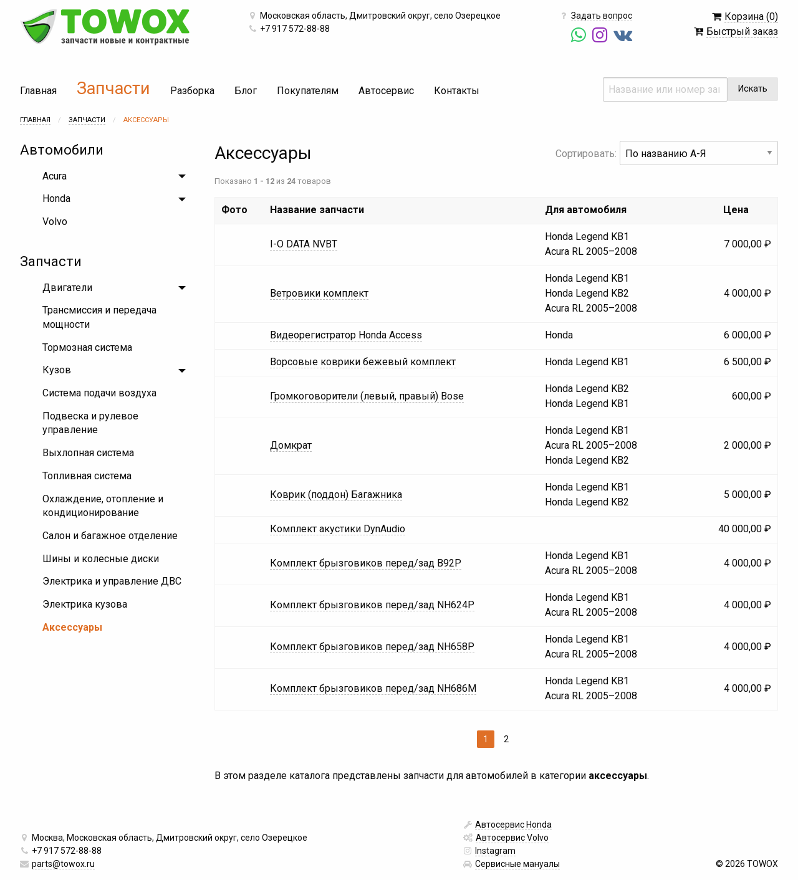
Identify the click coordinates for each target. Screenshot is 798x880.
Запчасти (113, 88)
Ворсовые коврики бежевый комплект (363, 362)
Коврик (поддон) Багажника (336, 494)
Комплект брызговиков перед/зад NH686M (373, 688)
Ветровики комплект (319, 293)
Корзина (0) (751, 16)
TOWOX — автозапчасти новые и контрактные (105, 27)
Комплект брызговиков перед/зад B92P (365, 563)
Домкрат (291, 445)
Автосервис (386, 91)
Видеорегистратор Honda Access (346, 335)
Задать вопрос (601, 16)
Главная (38, 91)
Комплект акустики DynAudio (337, 529)
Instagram (495, 851)
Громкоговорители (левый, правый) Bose (367, 396)
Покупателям (308, 91)
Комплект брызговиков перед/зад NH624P (372, 605)
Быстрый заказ (742, 31)
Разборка (192, 91)
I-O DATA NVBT (303, 244)
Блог (245, 91)
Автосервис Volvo (512, 838)
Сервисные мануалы (517, 864)
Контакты (456, 91)
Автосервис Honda (513, 825)
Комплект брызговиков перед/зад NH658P (372, 647)
